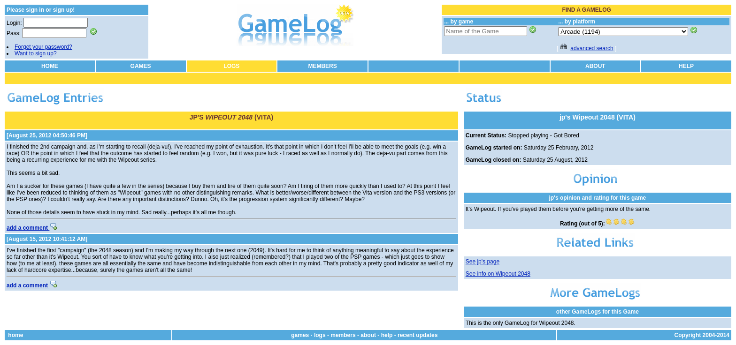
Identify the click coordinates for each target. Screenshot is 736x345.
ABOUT (595, 66)
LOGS (231, 66)
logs (320, 335)
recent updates (417, 335)
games (300, 335)
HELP (686, 66)
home (15, 335)
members (342, 335)
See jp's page (482, 261)
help (387, 335)
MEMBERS (322, 66)
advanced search (591, 48)
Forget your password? (43, 47)
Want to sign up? (36, 53)
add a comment (32, 228)
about (368, 335)
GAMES (140, 66)
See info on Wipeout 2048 (498, 273)
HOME (49, 66)
